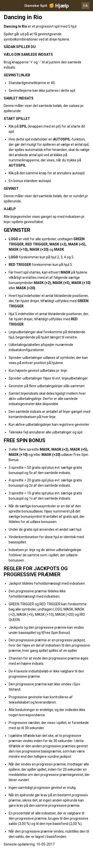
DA (85, 5)
